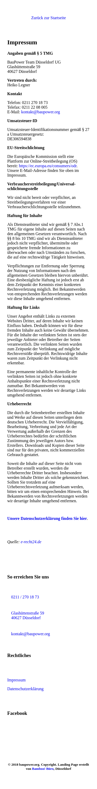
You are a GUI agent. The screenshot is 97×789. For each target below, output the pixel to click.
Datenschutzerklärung (25, 689)
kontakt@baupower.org (40, 112)
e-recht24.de (30, 542)
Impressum (16, 680)
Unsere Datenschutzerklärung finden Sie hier (47, 518)
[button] (48, 17)
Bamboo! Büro (43, 769)
